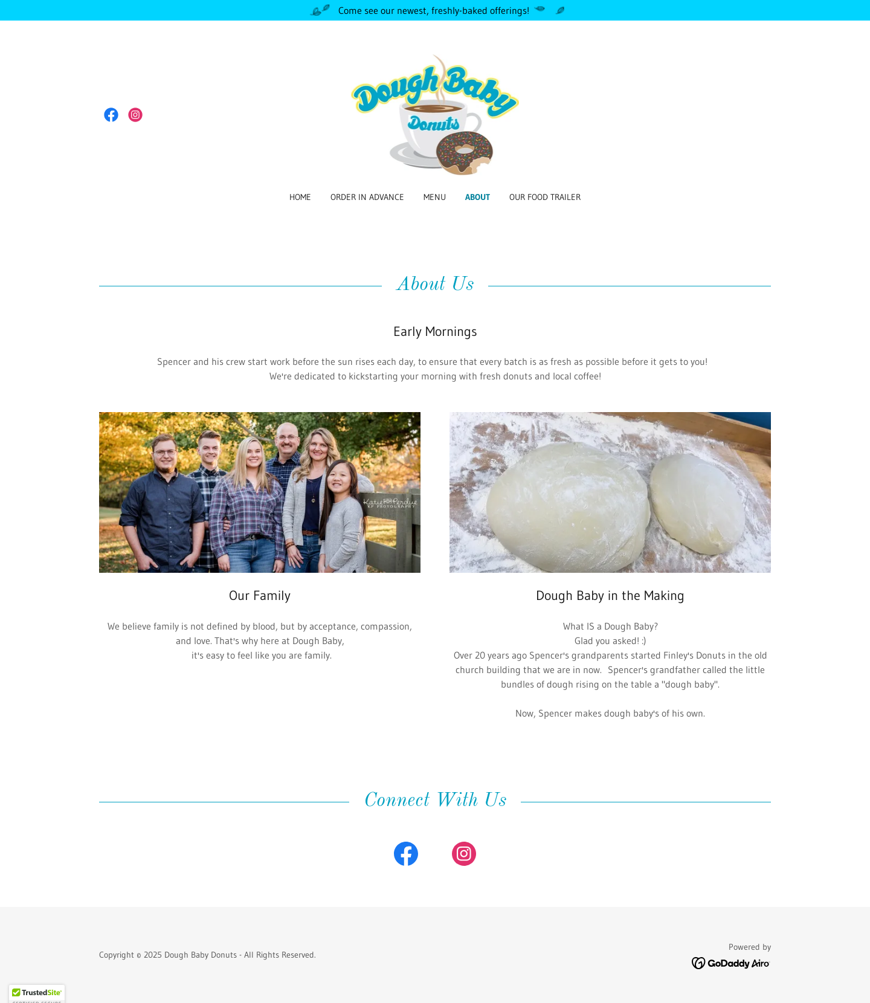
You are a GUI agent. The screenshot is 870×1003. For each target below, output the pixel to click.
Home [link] (300, 197)
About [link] (477, 197)
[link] (111, 115)
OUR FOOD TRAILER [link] (545, 197)
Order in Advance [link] (367, 197)
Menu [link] (435, 197)
